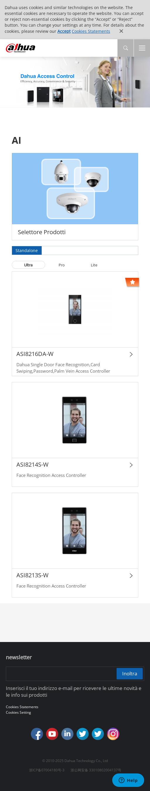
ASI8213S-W (32, 575)
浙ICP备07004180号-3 (46, 770)
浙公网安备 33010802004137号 (96, 770)
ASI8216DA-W (34, 354)
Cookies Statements (91, 31)
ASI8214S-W (32, 464)
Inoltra (129, 673)
